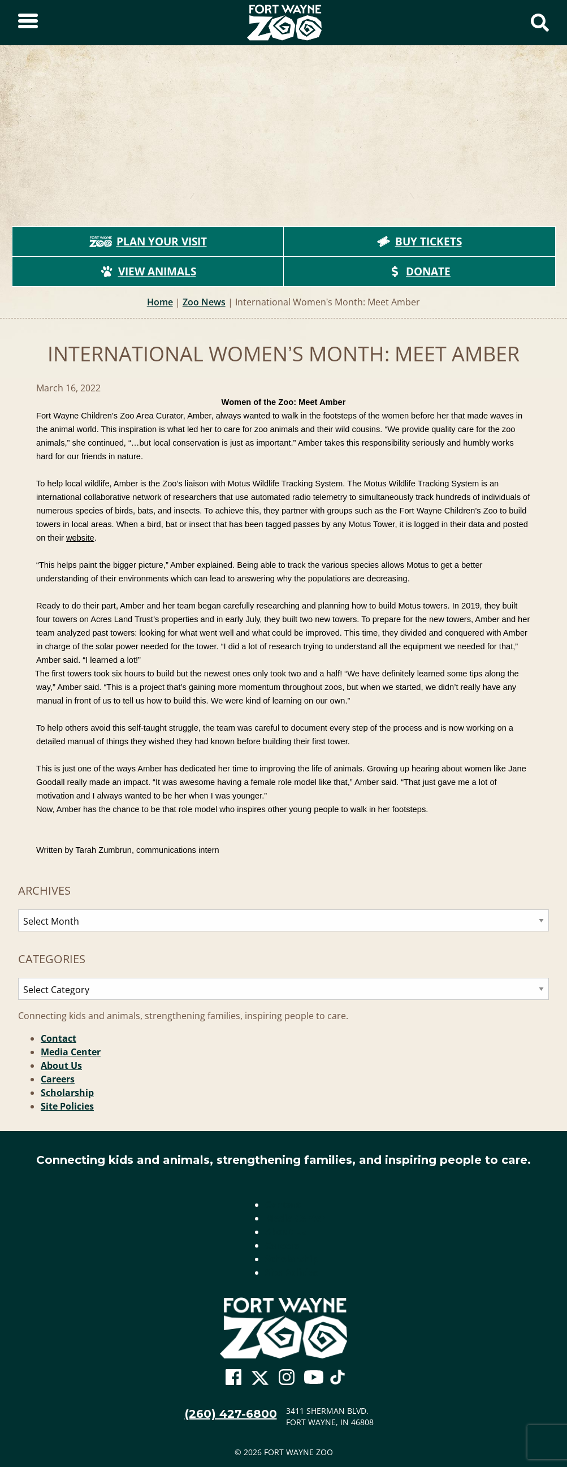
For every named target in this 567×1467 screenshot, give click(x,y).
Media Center (71, 1052)
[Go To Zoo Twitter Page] (260, 1380)
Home (160, 302)
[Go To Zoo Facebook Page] (233, 1377)
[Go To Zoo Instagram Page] (287, 1377)
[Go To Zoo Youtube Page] (314, 1377)
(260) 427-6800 (231, 1414)
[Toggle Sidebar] (28, 23)
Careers (58, 1079)
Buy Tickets (419, 241)
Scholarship (67, 1092)
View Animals (148, 271)
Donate (419, 271)
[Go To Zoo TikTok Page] (337, 1380)
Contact (58, 1038)
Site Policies (67, 1106)
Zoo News (204, 302)
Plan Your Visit (148, 241)
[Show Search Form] (540, 23)
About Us (61, 1065)
